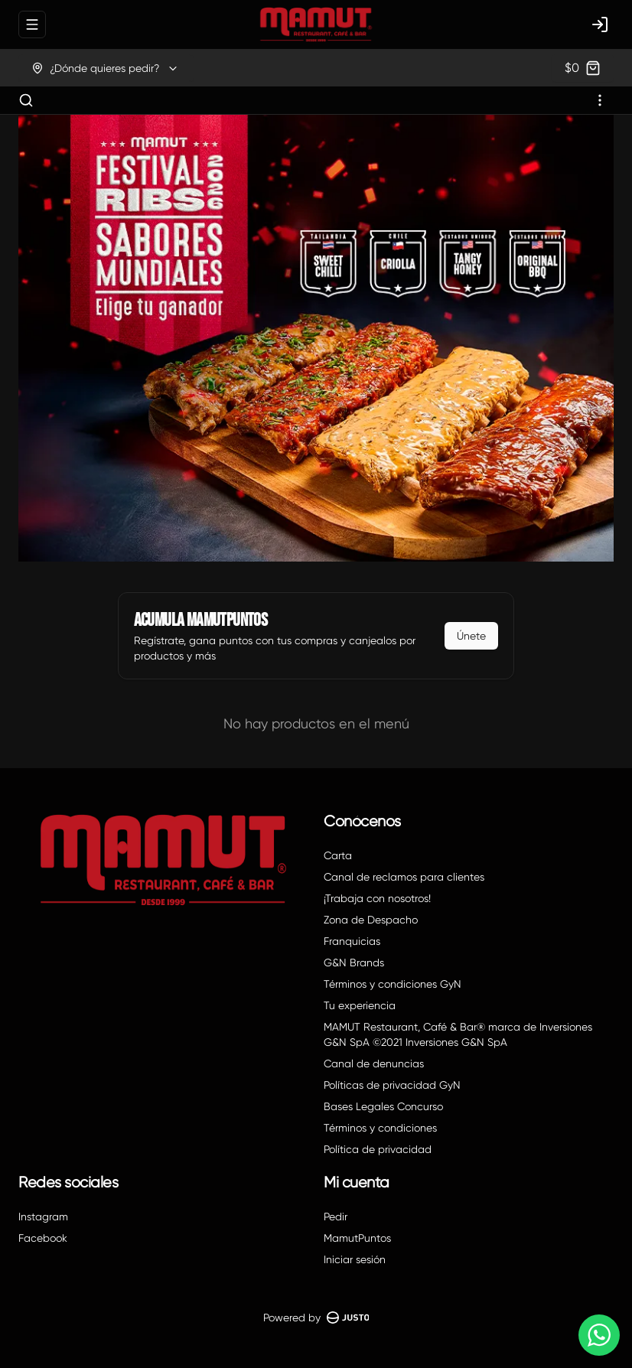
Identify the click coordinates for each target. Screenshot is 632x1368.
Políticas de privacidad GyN (392, 1085)
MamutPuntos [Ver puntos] (357, 1238)
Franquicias (352, 941)
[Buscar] (26, 100)
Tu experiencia (360, 1005)
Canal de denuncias (374, 1063)
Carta (338, 855)
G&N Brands (354, 962)
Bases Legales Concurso (383, 1106)
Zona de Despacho (371, 920)
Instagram (43, 1216)
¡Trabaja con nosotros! (377, 898)
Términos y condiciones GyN (392, 984)
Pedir (335, 1216)
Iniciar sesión (355, 1259)
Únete (471, 636)
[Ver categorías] (600, 100)
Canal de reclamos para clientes (404, 877)
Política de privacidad (378, 1149)
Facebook (42, 1238)
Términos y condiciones (380, 1128)
